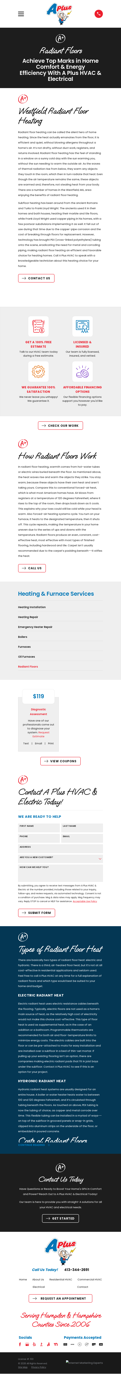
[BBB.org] (41, 1344)
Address (25, 847)
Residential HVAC (60, 1280)
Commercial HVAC (90, 1280)
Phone (24, 836)
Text (26, 743)
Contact (82, 1287)
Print (51, 743)
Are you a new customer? (36, 857)
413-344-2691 (76, 1270)
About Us (38, 1280)
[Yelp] (34, 1344)
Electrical (39, 1287)
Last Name (69, 826)
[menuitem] (60, 608)
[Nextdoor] (56, 1344)
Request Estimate (41, 734)
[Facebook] (20, 1344)
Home (23, 1280)
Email (38, 743)
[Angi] (48, 1344)
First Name (27, 826)
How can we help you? (34, 867)
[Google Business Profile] (27, 1344)
